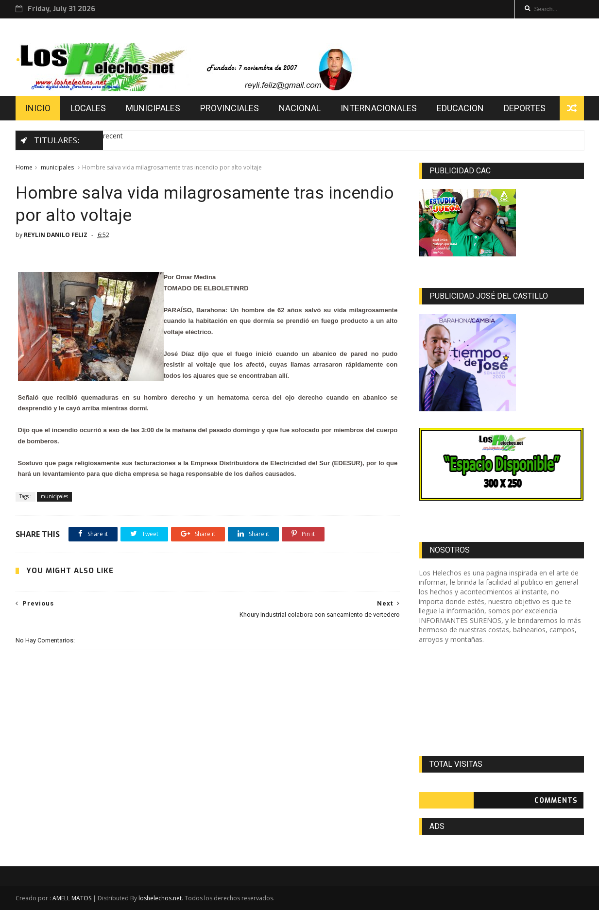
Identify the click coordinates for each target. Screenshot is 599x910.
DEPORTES (525, 108)
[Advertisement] (501, 700)
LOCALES (88, 108)
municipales (57, 167)
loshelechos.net (160, 898)
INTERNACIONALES (379, 108)
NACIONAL (300, 108)
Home (24, 167)
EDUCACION (460, 108)
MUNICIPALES (153, 108)
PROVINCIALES (229, 108)
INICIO (38, 108)
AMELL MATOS (72, 898)
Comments (556, 800)
